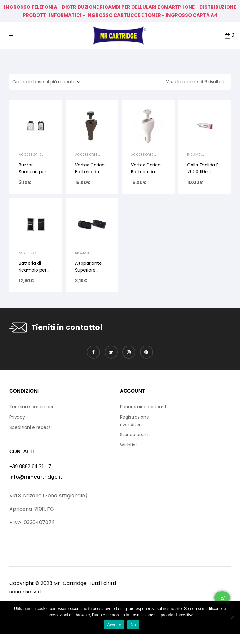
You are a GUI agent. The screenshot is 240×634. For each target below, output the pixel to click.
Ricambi (194, 154)
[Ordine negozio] (48, 82)
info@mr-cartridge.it (35, 476)
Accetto (114, 624)
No (133, 624)
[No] (232, 617)
